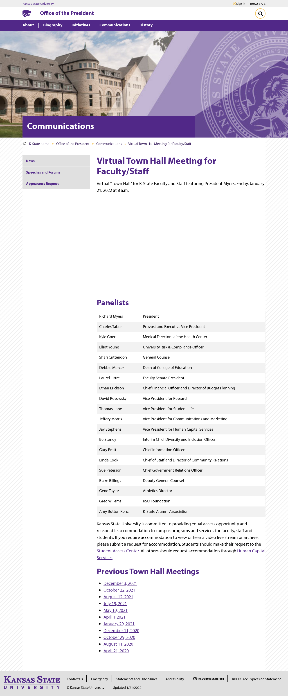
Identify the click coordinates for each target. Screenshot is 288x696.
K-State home (36, 143)
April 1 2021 (115, 617)
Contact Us (75, 679)
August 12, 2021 (118, 596)
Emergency (99, 679)
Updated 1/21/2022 (127, 687)
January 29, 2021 (119, 623)
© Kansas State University (85, 687)
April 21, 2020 (116, 650)
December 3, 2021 (120, 583)
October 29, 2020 (119, 637)
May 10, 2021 (116, 610)
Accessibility (175, 679)
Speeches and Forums (43, 172)
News (30, 160)
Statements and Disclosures (136, 679)
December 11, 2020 (121, 630)
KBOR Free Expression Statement (256, 679)
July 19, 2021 (115, 603)
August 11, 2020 (118, 644)
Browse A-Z (258, 4)
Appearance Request (42, 183)
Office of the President (67, 12)
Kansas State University (38, 3)
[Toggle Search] (260, 13)
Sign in (240, 3)
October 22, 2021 (119, 590)
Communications (109, 143)
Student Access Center (118, 551)
